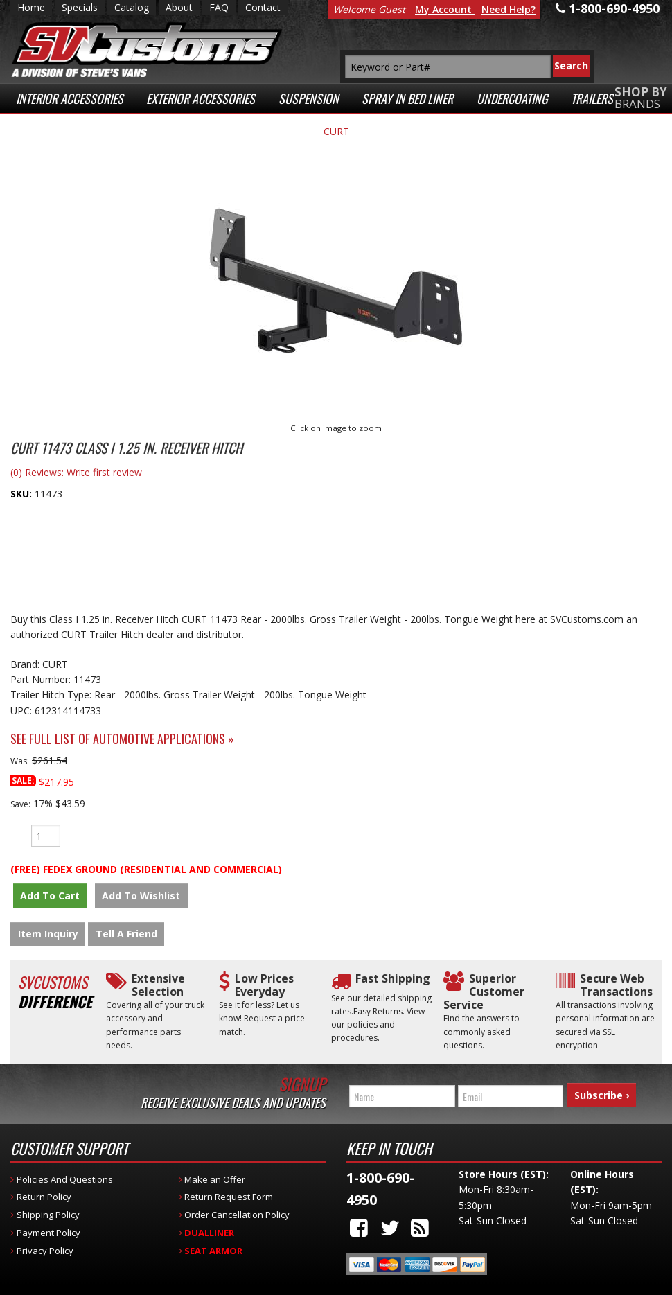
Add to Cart (48, 895)
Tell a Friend (126, 936)
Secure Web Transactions (616, 987)
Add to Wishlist (134, 895)
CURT (336, 131)
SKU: (22, 493)
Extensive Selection (158, 987)
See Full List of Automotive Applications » (122, 739)
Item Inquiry (48, 936)
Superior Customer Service (483, 994)
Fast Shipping (392, 980)
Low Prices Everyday (264, 987)
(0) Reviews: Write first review (76, 472)
